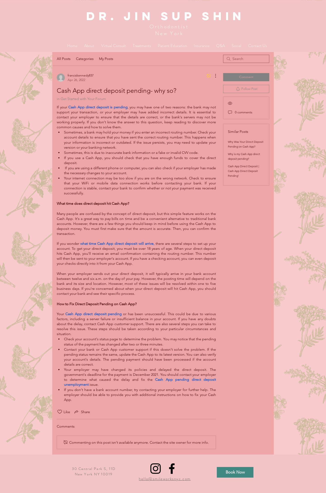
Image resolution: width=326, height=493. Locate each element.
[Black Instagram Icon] (156, 469)
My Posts (106, 59)
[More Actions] (213, 76)
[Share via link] (82, 411)
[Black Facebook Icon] (172, 469)
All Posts (64, 59)
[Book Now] (235, 472)
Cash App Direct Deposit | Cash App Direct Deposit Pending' (243, 170)
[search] (246, 59)
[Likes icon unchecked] (60, 411)
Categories (85, 59)
